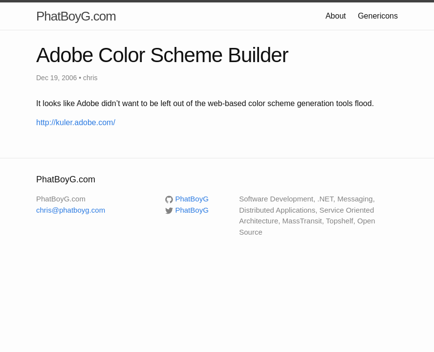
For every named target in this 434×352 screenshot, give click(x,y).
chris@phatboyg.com (70, 210)
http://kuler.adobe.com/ (75, 122)
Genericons (378, 16)
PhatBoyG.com (76, 16)
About (336, 16)
